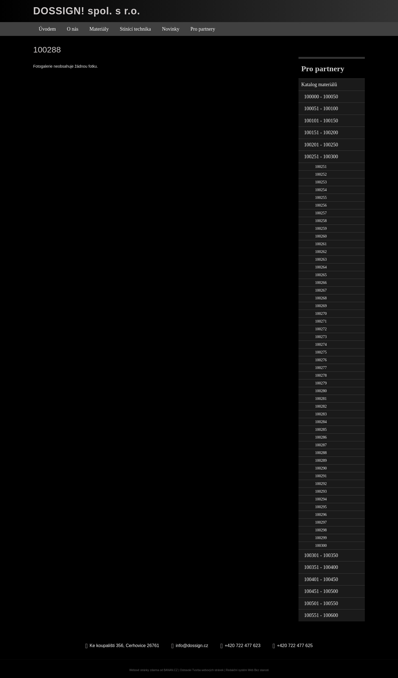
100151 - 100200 (321, 132)
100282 (321, 406)
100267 (321, 290)
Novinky (170, 29)
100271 (321, 321)
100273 (321, 337)
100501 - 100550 (321, 603)
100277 (321, 368)
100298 (321, 530)
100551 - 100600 (321, 615)
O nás (72, 29)
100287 (321, 445)
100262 (321, 252)
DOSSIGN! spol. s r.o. (86, 11)
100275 (321, 352)
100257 (321, 213)
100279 (321, 383)
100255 (321, 198)
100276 (321, 360)
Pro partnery (202, 29)
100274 (321, 344)
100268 (321, 298)
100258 (321, 221)
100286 (321, 437)
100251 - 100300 (321, 156)
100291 (321, 476)
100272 (321, 329)
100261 (321, 244)
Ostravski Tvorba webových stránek (202, 670)
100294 (321, 499)
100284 (321, 422)
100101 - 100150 (321, 120)
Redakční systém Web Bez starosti (247, 670)
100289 (321, 460)
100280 (321, 391)
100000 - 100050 (321, 96)
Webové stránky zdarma (144, 670)
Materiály (99, 29)
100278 (321, 375)
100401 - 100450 (321, 579)
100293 (321, 491)
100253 (321, 182)
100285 (321, 430)
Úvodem (47, 29)
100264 (321, 267)
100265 (321, 275)
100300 (321, 546)
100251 (321, 167)
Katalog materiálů (319, 84)
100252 (321, 174)
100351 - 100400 (321, 567)
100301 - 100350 (321, 555)
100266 (321, 283)
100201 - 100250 (321, 144)
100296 (321, 515)
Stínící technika (135, 29)
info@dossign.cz (192, 645)
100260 (321, 236)
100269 (321, 306)
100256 (321, 205)
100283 (321, 414)
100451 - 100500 (321, 591)
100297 (321, 522)
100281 (321, 399)
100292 (321, 484)
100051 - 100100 (321, 108)
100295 (321, 507)
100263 (321, 259)
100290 (321, 468)
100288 (321, 453)
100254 (321, 190)
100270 (321, 314)
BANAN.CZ (171, 670)
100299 (321, 538)
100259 (321, 228)
